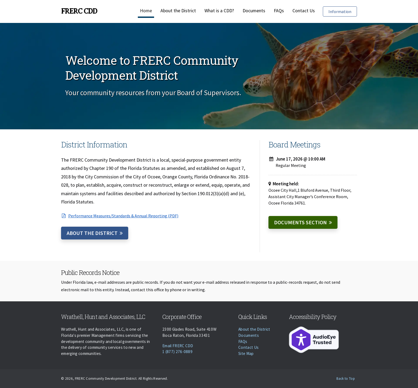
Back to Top (345, 378)
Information (342, 11)
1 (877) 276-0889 (177, 351)
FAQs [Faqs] (279, 11)
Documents (254, 11)
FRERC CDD (79, 11)
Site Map (246, 353)
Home (146, 11)
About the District (178, 11)
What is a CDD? (219, 11)
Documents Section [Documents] (300, 222)
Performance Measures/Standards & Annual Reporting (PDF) (119, 215)
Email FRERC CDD (177, 345)
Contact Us (303, 11)
